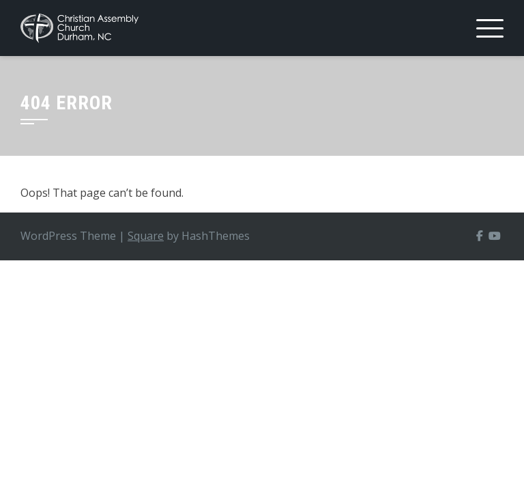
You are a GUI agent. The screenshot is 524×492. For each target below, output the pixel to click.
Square (146, 235)
